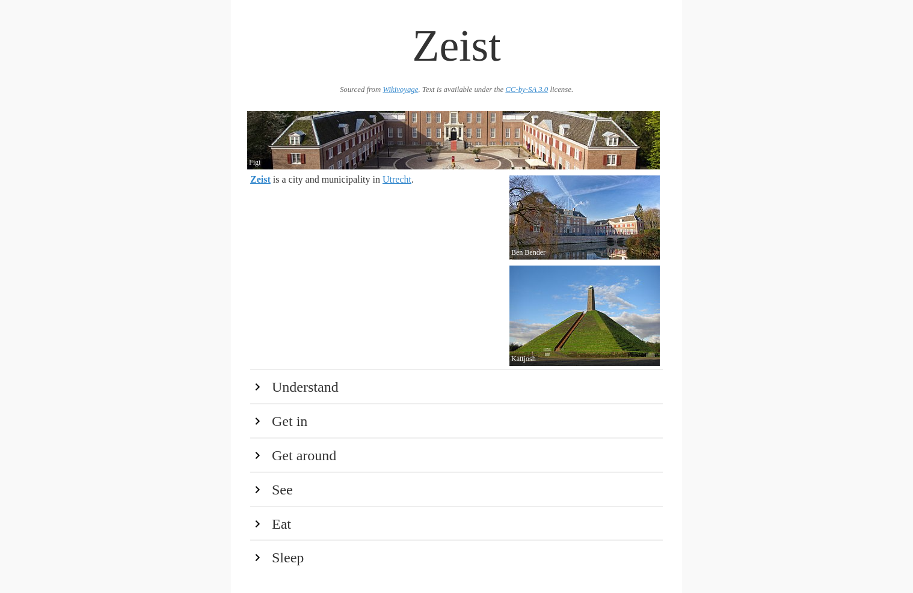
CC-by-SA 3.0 (526, 89)
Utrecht (397, 179)
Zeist (260, 179)
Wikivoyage (400, 89)
